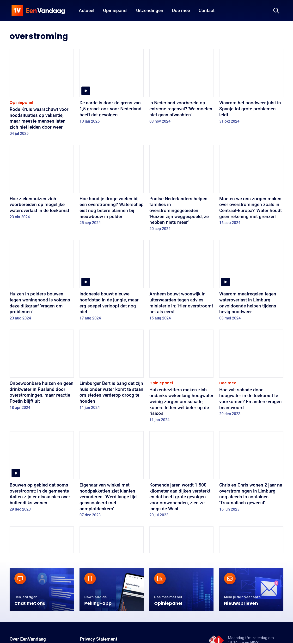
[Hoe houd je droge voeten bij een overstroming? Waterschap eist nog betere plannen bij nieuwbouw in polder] (111, 186)
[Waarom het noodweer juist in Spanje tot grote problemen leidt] (251, 88)
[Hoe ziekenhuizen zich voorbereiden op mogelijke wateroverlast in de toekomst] (42, 183)
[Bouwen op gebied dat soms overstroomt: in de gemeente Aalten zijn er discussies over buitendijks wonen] (42, 473)
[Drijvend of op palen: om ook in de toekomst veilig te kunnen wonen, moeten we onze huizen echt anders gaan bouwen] (111, 571)
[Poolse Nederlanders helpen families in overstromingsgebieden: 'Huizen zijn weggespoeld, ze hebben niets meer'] (181, 189)
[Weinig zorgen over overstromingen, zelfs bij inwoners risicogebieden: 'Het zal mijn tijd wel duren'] (181, 571)
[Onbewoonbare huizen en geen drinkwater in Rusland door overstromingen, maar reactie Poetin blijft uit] (42, 371)
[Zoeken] (276, 10)
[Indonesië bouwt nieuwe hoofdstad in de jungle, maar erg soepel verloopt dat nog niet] (111, 282)
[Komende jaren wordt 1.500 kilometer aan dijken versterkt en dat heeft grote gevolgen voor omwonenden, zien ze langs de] (181, 476)
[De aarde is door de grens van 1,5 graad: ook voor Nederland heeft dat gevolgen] (111, 88)
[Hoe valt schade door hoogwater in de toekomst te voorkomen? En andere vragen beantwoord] (251, 374)
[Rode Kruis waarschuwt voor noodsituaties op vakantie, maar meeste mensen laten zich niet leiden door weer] (42, 94)
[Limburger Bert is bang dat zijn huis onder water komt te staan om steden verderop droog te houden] (111, 371)
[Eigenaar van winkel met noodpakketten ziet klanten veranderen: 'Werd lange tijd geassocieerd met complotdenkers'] (111, 476)
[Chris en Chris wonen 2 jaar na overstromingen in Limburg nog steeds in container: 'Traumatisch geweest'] (251, 473)
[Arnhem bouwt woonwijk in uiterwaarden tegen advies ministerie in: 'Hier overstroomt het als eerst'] (181, 282)
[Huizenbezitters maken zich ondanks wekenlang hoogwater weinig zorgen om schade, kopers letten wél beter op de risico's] (181, 377)
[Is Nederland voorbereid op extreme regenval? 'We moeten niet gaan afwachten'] (181, 88)
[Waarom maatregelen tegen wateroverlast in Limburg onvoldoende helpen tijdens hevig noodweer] (251, 282)
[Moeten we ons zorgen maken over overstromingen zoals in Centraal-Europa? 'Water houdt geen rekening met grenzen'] (251, 186)
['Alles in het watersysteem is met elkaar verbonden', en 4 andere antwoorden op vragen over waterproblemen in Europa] (42, 574)
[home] (38, 10)
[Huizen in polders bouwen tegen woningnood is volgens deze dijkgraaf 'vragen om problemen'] (42, 282)
